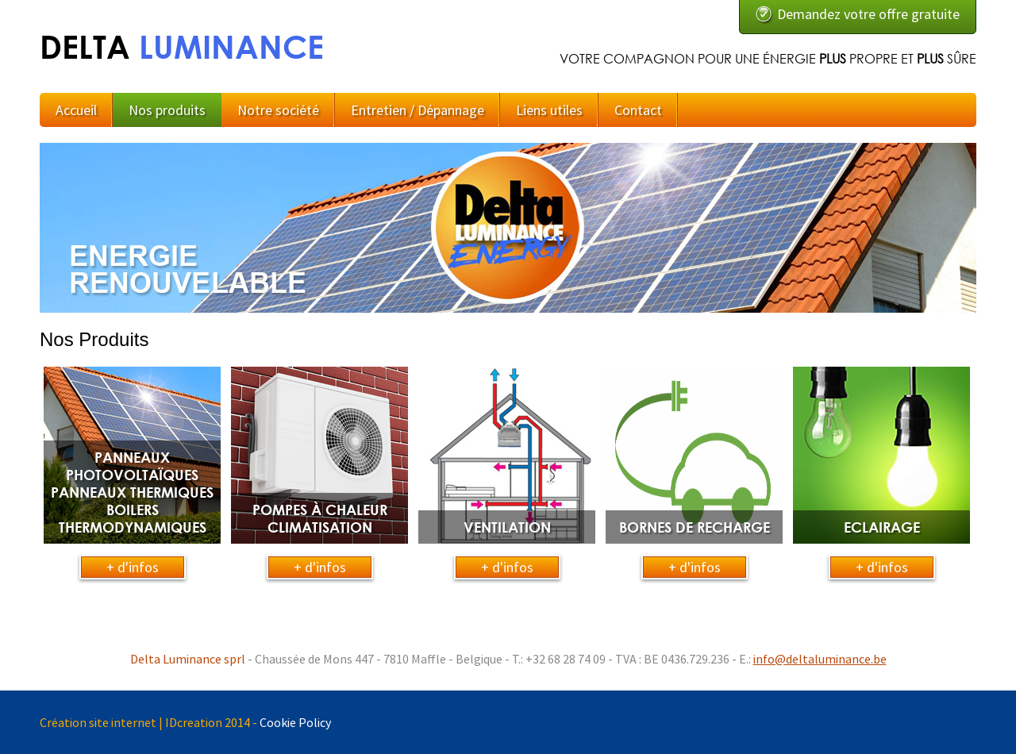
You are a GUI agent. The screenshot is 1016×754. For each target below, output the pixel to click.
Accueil (76, 110)
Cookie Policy (295, 722)
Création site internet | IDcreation (131, 722)
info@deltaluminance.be (820, 659)
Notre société (278, 110)
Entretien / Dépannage (417, 110)
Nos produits (167, 110)
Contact (638, 110)
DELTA (182, 46)
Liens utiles (549, 110)
